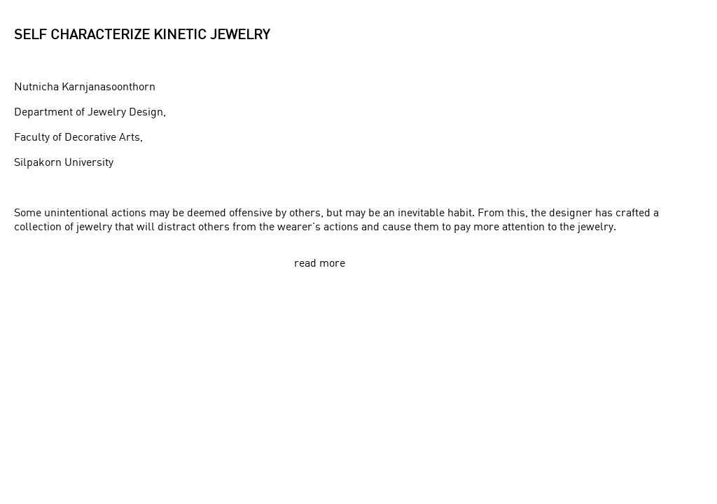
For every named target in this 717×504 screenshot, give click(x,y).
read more (319, 262)
